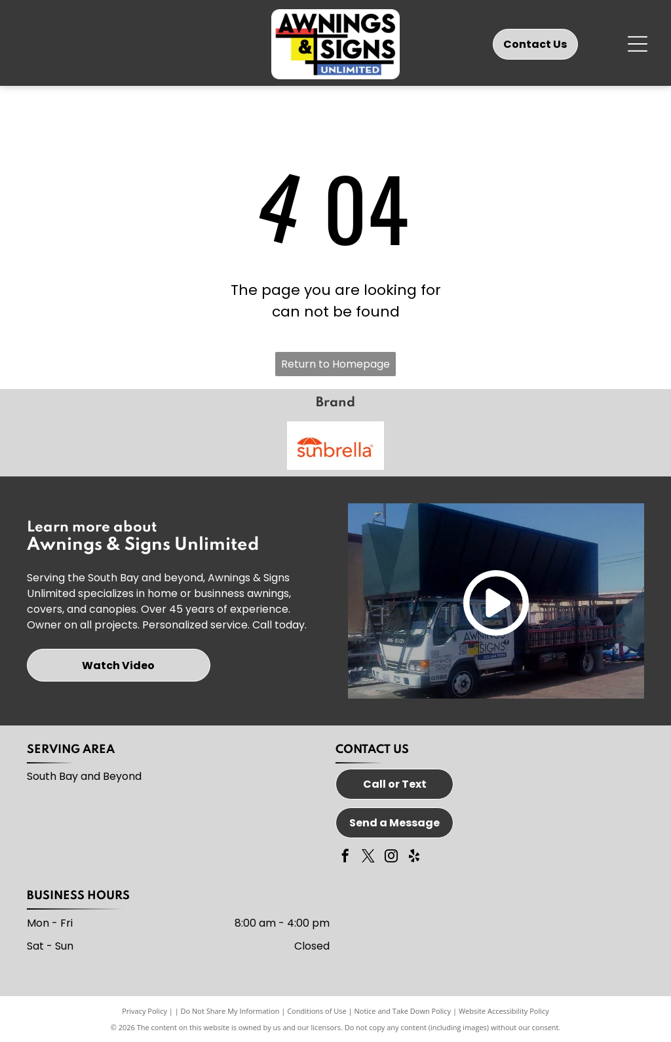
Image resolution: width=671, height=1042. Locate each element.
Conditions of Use (317, 1011)
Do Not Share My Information (230, 1011)
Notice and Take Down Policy (403, 1011)
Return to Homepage (335, 364)
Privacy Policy (144, 1011)
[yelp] (414, 857)
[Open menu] (637, 44)
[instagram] (391, 857)
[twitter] (368, 857)
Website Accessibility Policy (504, 1011)
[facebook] (345, 857)
